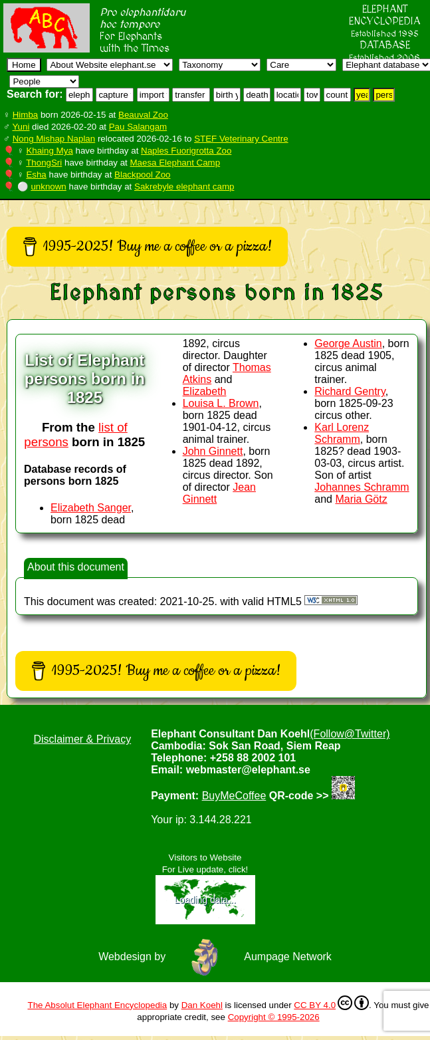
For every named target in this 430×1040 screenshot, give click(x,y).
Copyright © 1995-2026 (274, 1017)
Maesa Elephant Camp (175, 163)
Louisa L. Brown (221, 403)
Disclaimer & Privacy (82, 739)
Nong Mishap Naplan (54, 139)
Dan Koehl (202, 1005)
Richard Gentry (349, 391)
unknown (48, 187)
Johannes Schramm (361, 487)
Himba (26, 115)
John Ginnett (213, 451)
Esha (36, 175)
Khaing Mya (49, 151)
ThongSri (44, 163)
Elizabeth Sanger (91, 507)
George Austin (347, 343)
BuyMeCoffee (234, 795)
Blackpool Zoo (142, 175)
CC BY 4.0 (331, 1002)
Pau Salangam (138, 127)
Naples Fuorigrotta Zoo (186, 151)
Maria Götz (361, 499)
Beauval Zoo (143, 115)
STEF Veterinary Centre (241, 139)
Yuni (20, 127)
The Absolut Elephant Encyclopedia (97, 1005)
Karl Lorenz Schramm (341, 433)
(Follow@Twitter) (349, 733)
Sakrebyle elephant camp (184, 187)
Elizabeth (205, 391)
